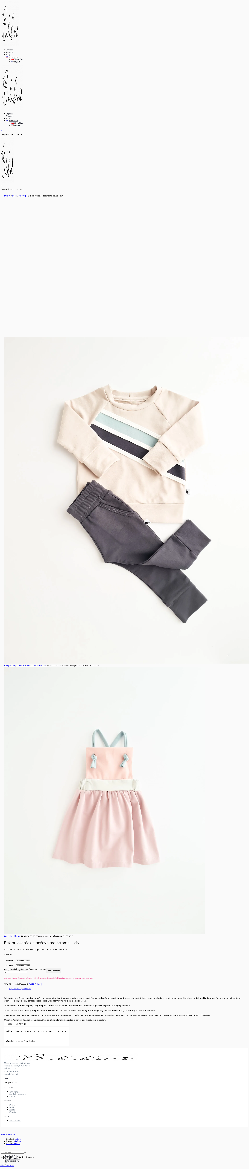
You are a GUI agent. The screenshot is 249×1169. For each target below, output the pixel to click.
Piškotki (12, 1096)
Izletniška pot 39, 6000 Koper (17, 1066)
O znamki (9, 52)
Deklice (12, 1105)
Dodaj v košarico (53, 971)
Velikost (9, 960)
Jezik (6, 1083)
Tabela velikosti (15, 1121)
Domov (7, 196)
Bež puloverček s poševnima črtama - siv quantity (25, 969)
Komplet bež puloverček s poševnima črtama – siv (25, 665)
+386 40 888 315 (11, 1071)
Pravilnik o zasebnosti (17, 1094)
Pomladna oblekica (12, 936)
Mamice (12, 1110)
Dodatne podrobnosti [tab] (22, 989)
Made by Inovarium (7, 1166)
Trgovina (9, 50)
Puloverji (22, 196)
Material (9, 966)
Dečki (14, 196)
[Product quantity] (15, 972)
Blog (8, 55)
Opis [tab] (11, 989)
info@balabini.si (11, 1074)
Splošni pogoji (14, 1092)
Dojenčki (12, 1112)
